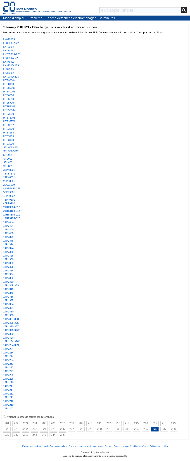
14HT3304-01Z (11, 214)
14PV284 (8, 349)
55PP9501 (9, 192)
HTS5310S (9, 106)
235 (145, 429)
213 (118, 423)
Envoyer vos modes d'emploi (35, 446)
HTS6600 (8, 95)
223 (34, 429)
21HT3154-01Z (11, 211)
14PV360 (8, 259)
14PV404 (8, 222)
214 (127, 423)
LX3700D (8, 69)
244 (53, 434)
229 (90, 429)
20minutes (107, 18)
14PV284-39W (11, 341)
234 (136, 429)
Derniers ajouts (96, 446)
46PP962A (9, 196)
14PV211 (8, 393)
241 (25, 434)
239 (7, 434)
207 (62, 423)
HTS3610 (8, 114)
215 (136, 423)
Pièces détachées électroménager (71, 18)
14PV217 (8, 386)
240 (16, 434)
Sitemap (108, 446)
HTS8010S (9, 88)
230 (99, 429)
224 (44, 429)
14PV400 (8, 229)
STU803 (7, 162)
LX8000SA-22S (11, 43)
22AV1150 (9, 184)
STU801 (7, 166)
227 (71, 429)
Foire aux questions (58, 446)
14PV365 (8, 252)
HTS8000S (9, 91)
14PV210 (8, 401)
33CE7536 (9, 173)
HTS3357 (8, 125)
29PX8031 (9, 177)
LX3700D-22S (11, 65)
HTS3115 (8, 136)
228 (81, 429)
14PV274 (8, 356)
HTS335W (9, 121)
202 (16, 423)
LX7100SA (9, 50)
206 (53, 423)
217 (155, 423)
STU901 (7, 158)
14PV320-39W (11, 330)
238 (173, 429)
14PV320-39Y (11, 326)
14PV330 (8, 311)
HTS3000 (8, 143)
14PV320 (8, 334)
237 (164, 429)
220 (7, 429)
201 (7, 423)
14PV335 (8, 296)
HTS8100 (8, 84)
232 (118, 429)
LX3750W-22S (11, 58)
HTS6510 (8, 99)
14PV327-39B (11, 319)
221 (16, 429)
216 (145, 423)
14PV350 (8, 278)
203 (25, 423)
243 (44, 434)
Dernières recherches (78, 446)
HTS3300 (8, 129)
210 (90, 423)
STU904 (7, 155)
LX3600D (8, 73)
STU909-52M (10, 151)
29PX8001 (9, 181)
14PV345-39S (11, 285)
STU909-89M (10, 147)
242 (34, 434)
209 (81, 423)
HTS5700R (9, 102)
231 (108, 429)
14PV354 (8, 270)
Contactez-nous (121, 446)
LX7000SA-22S (11, 54)
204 (34, 423)
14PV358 (8, 263)
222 (25, 429)
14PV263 (8, 363)
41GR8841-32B (12, 188)
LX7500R (8, 47)
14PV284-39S (11, 345)
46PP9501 (9, 199)
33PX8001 (9, 170)
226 (62, 429)
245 (62, 434)
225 (53, 429)
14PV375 (8, 237)
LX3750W (8, 61)
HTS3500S (9, 117)
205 (44, 423)
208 (71, 423)
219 (173, 423)
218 (164, 423)
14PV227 (8, 367)
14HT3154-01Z (11, 218)
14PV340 (8, 289)
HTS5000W (9, 110)
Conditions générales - (139, 446)
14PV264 (8, 360)
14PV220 (8, 382)
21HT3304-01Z (11, 207)
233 (127, 429)
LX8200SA (9, 39)
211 (99, 423)
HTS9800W (9, 80)
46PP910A (9, 203)
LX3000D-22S (11, 76)
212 (108, 423)
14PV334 (8, 304)
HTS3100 (8, 140)
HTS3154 (8, 132)
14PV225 (8, 375)
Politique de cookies (159, 446)
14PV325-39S (11, 322)
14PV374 (8, 244)
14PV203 (8, 408)
